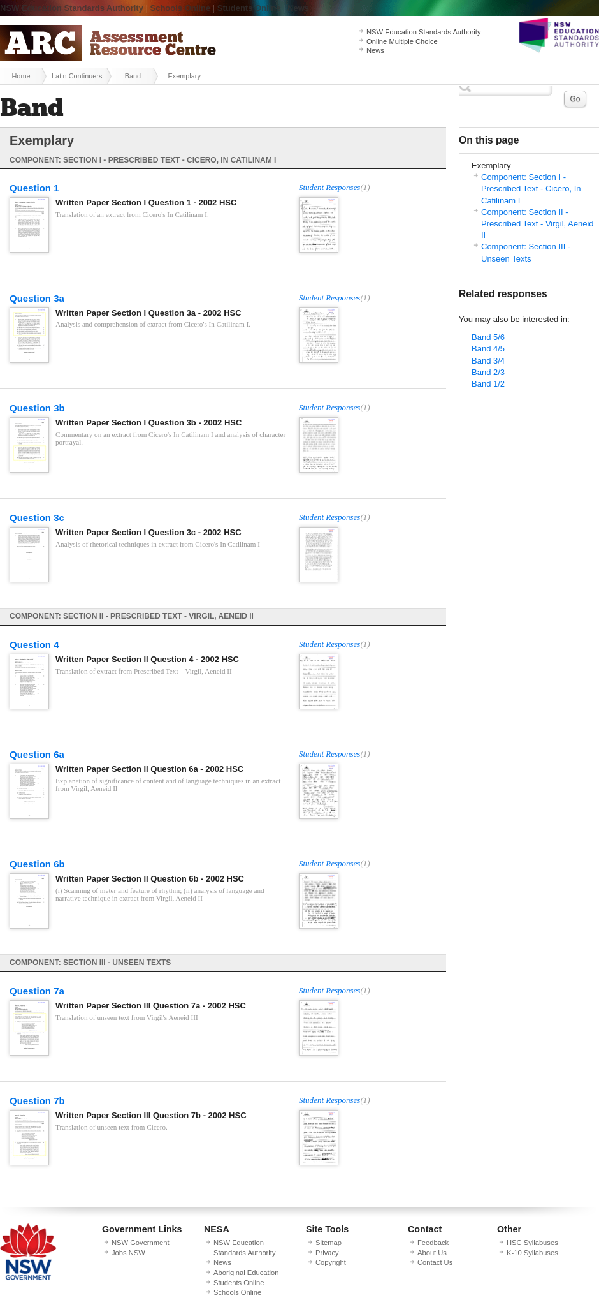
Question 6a (37, 754)
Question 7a (37, 991)
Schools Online (180, 8)
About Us (432, 1253)
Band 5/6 (488, 337)
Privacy (327, 1253)
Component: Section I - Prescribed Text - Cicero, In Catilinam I (531, 188)
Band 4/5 (488, 348)
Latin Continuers (77, 76)
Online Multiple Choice (402, 41)
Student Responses (329, 187)
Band (133, 76)
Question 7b (37, 1100)
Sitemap (328, 1242)
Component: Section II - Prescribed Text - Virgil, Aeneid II (537, 223)
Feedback (433, 1242)
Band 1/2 (488, 383)
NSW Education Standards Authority (71, 8)
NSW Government (141, 1242)
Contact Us (434, 1262)
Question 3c (37, 517)
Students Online (249, 8)
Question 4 (34, 644)
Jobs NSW (128, 1253)
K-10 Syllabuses (532, 1253)
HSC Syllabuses (532, 1242)
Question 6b (37, 864)
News (298, 8)
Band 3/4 (488, 360)
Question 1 (34, 187)
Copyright (330, 1262)
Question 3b (37, 407)
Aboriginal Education (245, 1272)
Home (20, 76)
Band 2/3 (488, 372)
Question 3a (37, 298)
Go (575, 98)
